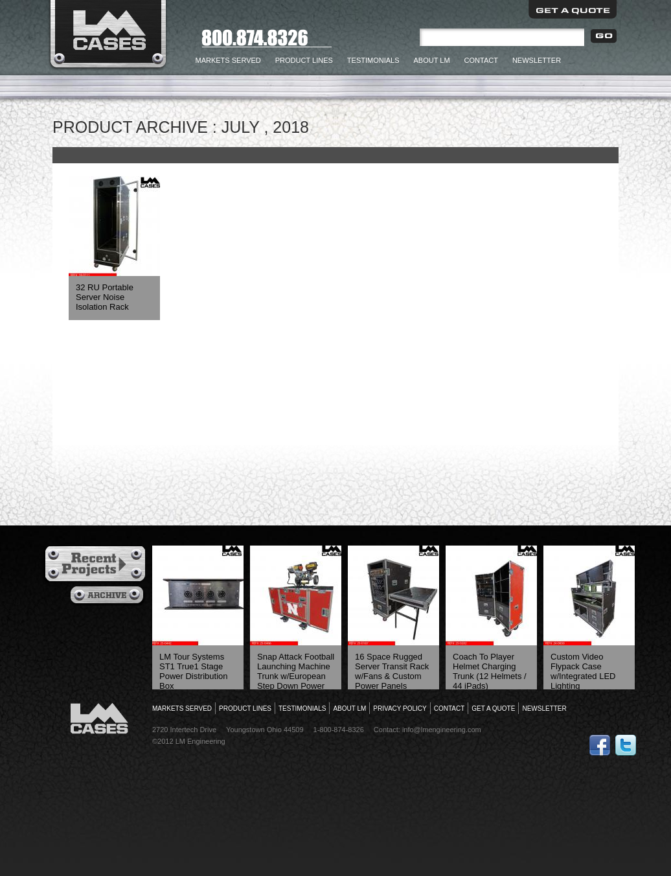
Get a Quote (573, 9)
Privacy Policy (399, 708)
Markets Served (228, 60)
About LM (432, 60)
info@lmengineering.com (441, 729)
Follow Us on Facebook (599, 745)
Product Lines (304, 60)
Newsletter (536, 60)
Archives (108, 596)
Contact (481, 60)
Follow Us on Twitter (625, 745)
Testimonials (373, 60)
